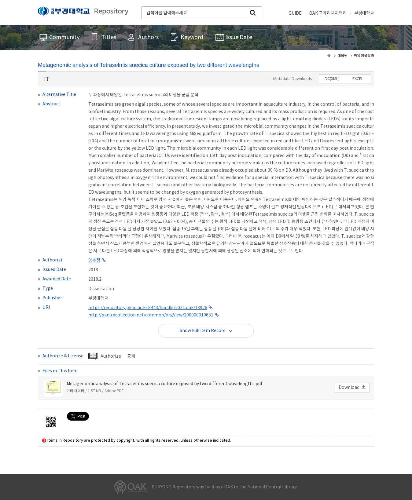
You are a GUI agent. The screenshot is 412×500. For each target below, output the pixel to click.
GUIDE (295, 13)
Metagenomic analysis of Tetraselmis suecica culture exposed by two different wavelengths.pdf (165, 383)
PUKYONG (83, 12)
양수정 (94, 260)
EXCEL (357, 79)
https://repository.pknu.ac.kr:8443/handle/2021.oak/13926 (147, 307)
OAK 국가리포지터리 (328, 13)
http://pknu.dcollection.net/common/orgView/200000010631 (150, 315)
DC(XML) (332, 79)
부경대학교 (364, 13)
